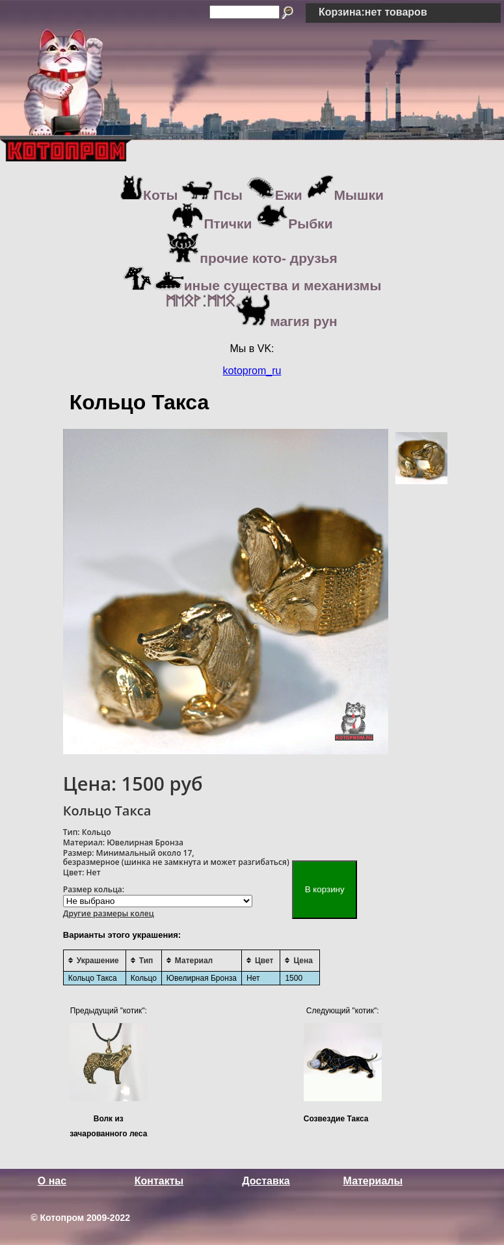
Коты (149, 194)
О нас (52, 1180)
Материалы (373, 1180)
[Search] (244, 12)
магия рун (252, 321)
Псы (212, 194)
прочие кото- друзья (252, 258)
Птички (211, 223)
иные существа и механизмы (252, 285)
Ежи (274, 194)
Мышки (345, 194)
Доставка (266, 1180)
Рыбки (294, 223)
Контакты (159, 1180)
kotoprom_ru (252, 370)
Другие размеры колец (108, 913)
